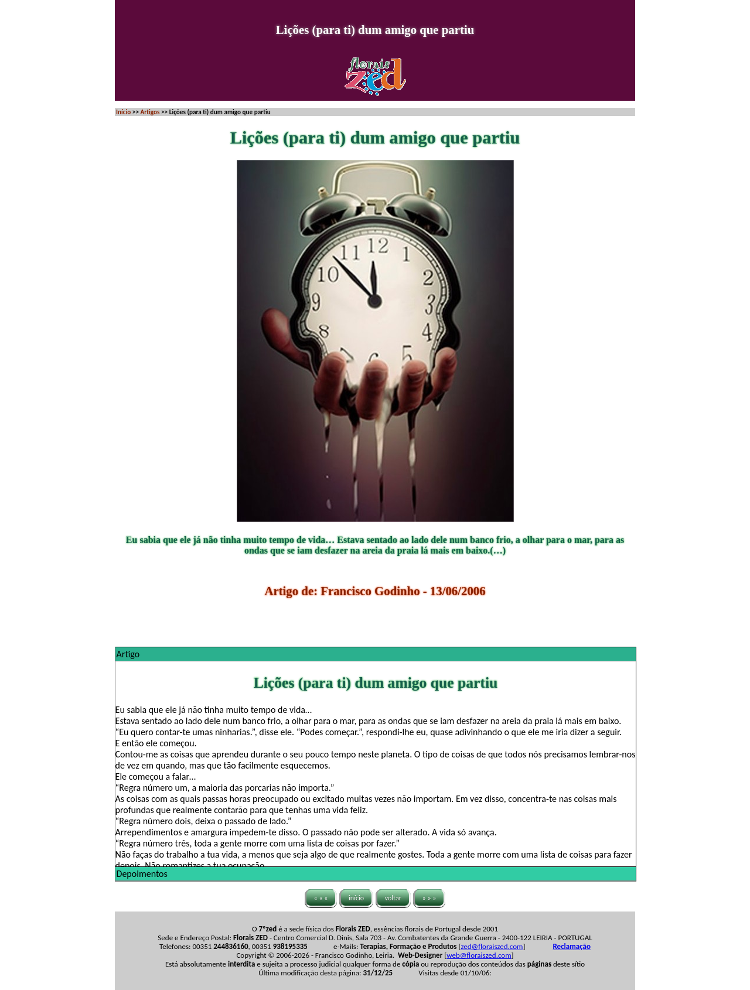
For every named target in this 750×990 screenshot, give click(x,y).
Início (123, 112)
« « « (321, 898)
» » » (429, 898)
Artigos (149, 112)
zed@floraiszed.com (492, 946)
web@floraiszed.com (478, 955)
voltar (393, 898)
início (356, 898)
